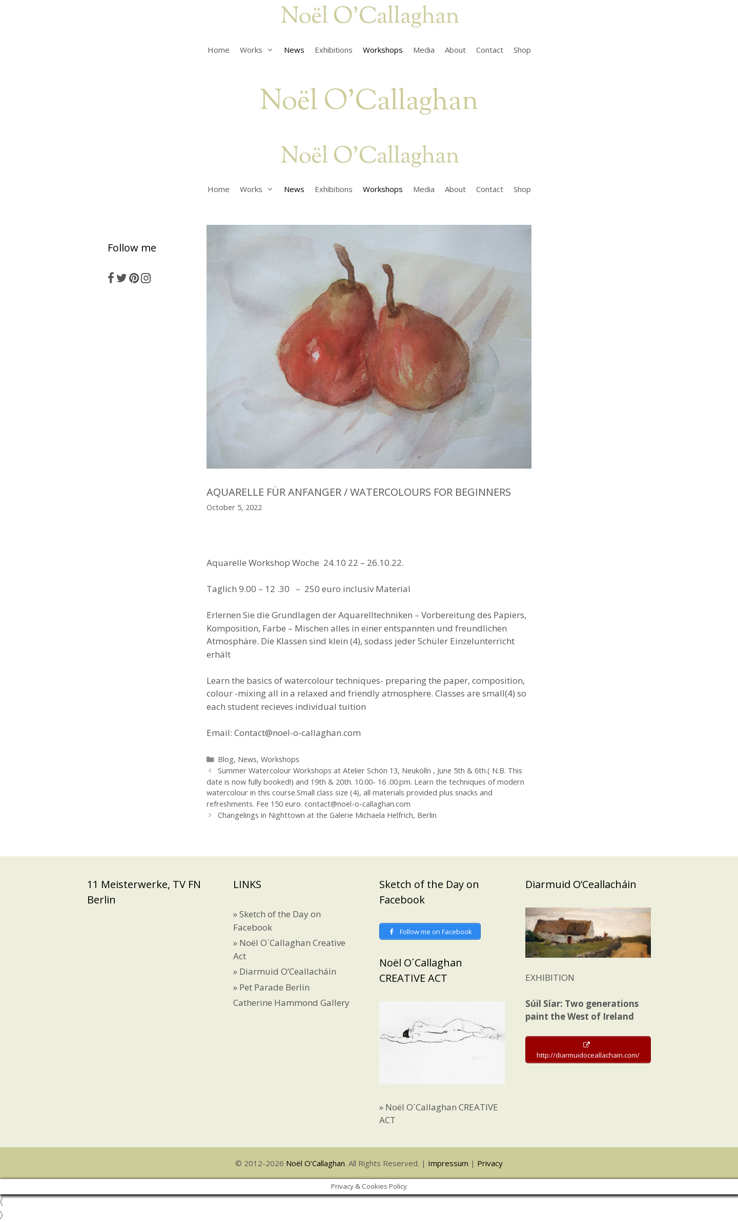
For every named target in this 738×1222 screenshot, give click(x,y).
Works (259, 49)
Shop (522, 50)
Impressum (448, 1165)
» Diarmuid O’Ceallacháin (284, 971)
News (294, 50)
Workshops (383, 50)
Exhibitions (334, 50)
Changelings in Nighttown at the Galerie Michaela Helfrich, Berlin (327, 815)
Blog (226, 759)
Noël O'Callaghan (369, 102)
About (455, 50)
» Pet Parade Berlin (271, 987)
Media (424, 50)
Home (219, 50)
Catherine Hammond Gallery (291, 1002)
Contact (489, 50)
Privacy (490, 1165)
